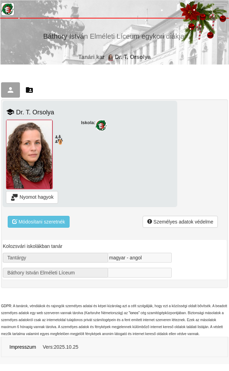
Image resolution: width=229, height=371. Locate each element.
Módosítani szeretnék (38, 222)
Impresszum (22, 347)
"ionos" (134, 313)
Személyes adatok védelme (180, 222)
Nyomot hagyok (31, 197)
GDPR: (6, 306)
